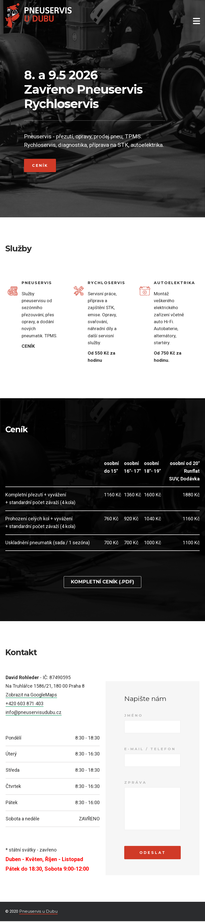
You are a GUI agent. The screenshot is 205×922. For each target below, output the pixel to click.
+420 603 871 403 (24, 703)
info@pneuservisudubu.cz (34, 712)
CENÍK (28, 346)
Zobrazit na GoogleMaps (31, 694)
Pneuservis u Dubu (38, 912)
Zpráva (135, 782)
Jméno (133, 715)
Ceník (40, 165)
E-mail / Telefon (150, 749)
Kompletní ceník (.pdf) (102, 582)
